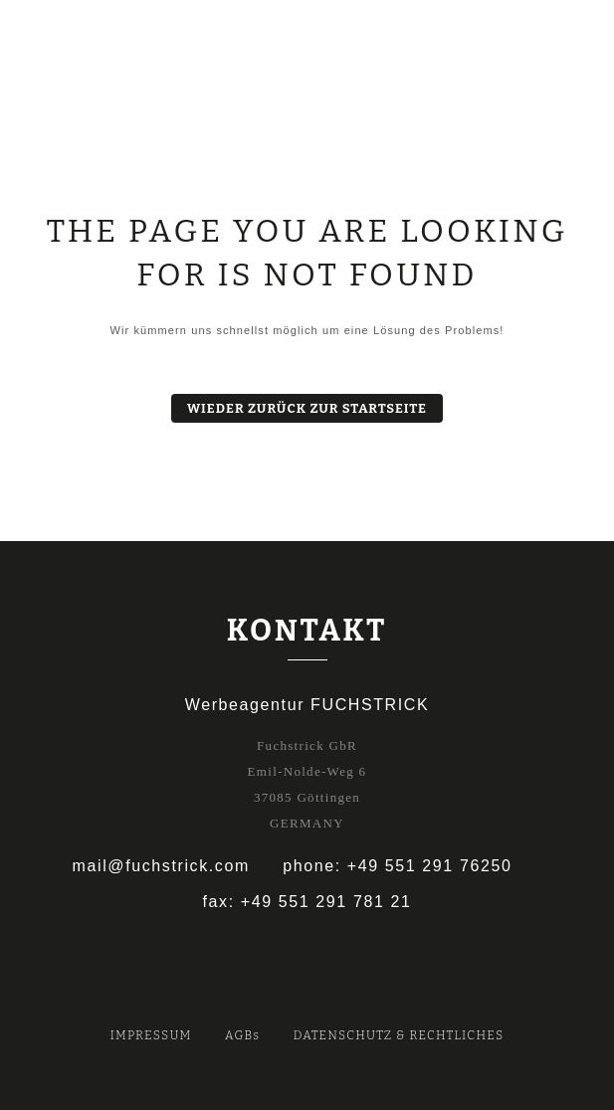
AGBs (242, 1035)
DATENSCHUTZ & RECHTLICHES (399, 1035)
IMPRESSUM (151, 1035)
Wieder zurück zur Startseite (307, 408)
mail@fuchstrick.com (161, 865)
